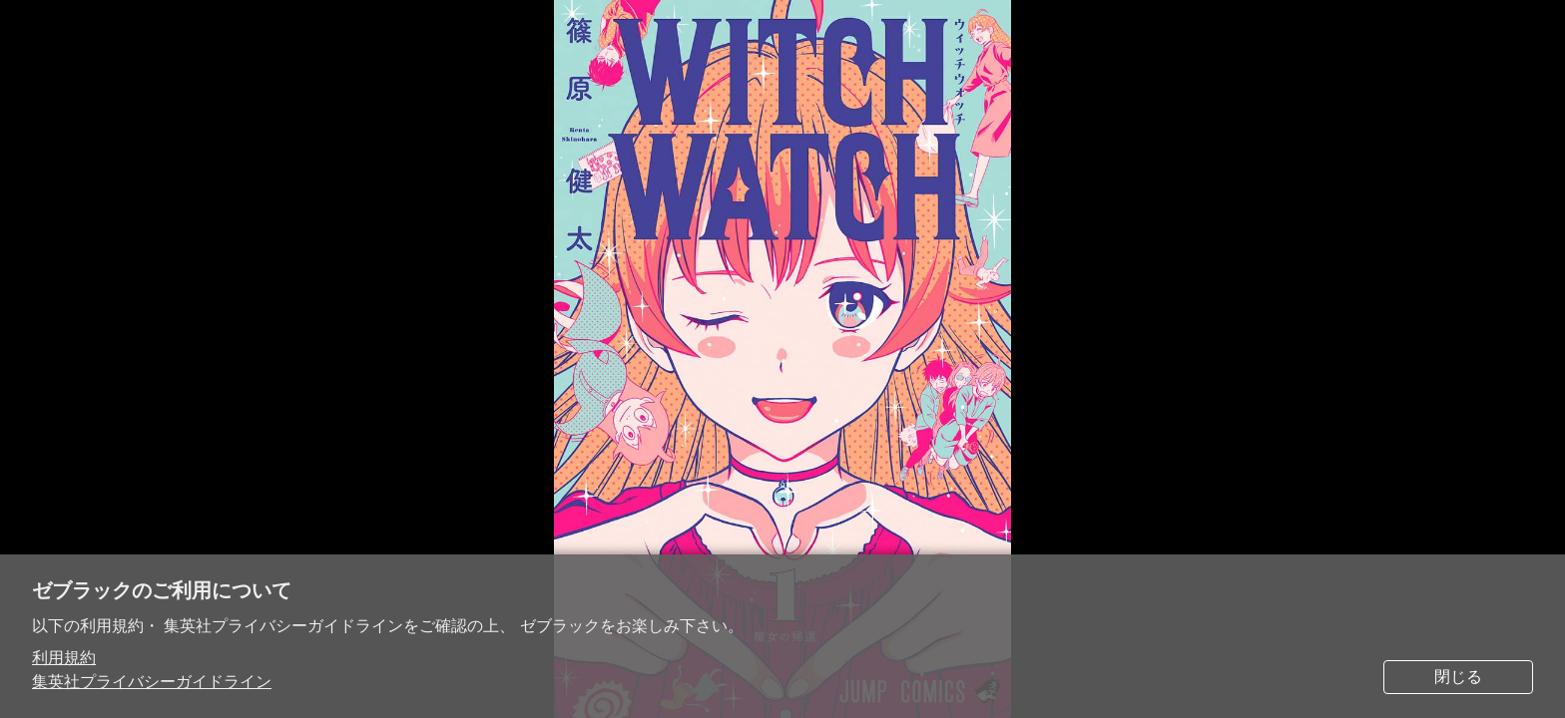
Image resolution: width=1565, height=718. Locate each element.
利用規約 (64, 657)
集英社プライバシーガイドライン (151, 681)
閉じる (1458, 676)
